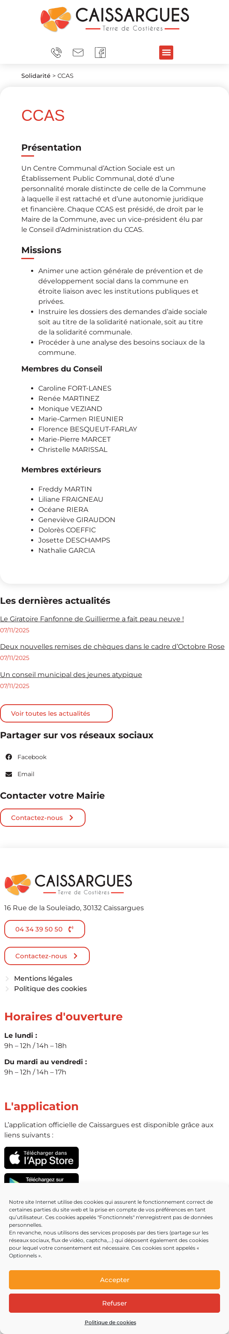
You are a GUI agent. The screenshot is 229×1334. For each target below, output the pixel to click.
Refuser (114, 1303)
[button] (166, 53)
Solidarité (36, 76)
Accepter (114, 1280)
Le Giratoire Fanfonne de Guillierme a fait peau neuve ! (92, 619)
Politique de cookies (110, 1322)
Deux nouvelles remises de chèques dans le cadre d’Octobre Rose (112, 647)
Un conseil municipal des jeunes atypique (71, 675)
